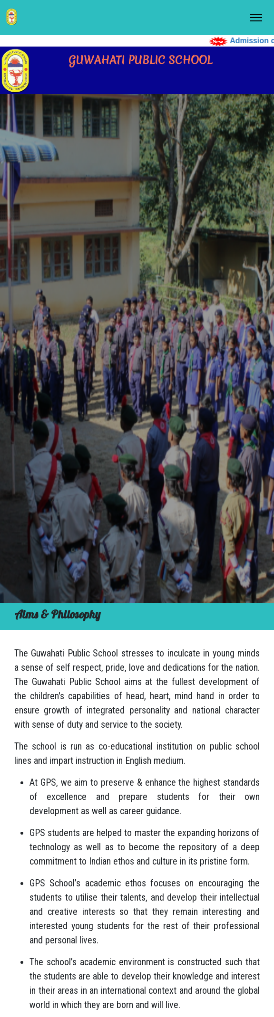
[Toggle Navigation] (256, 17)
